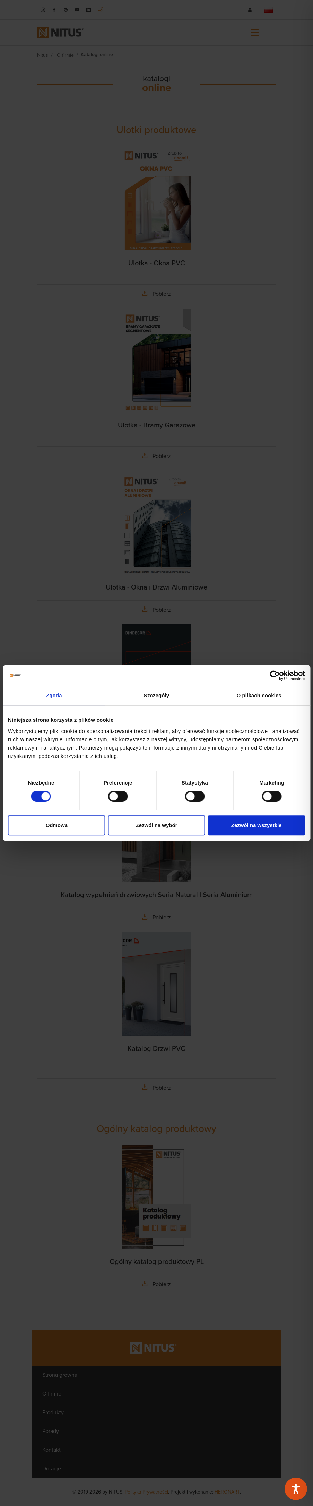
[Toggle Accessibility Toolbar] (296, 1489)
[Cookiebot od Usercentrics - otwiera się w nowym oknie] (274, 675)
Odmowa (57, 825)
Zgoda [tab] (54, 695)
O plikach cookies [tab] (259, 695)
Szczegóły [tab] (156, 695)
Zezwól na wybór (156, 825)
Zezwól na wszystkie (256, 825)
